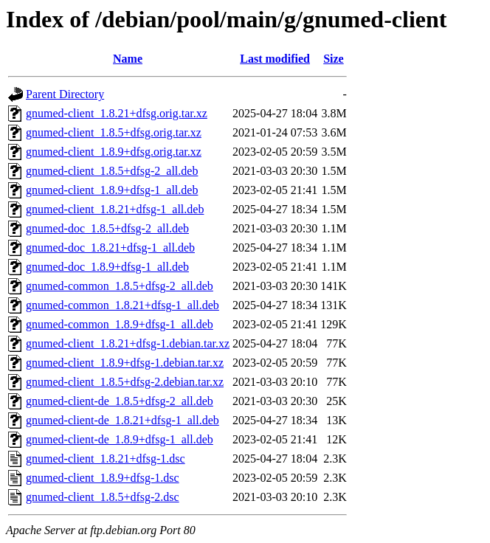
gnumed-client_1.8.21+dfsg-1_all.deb (115, 209)
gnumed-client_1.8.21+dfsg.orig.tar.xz (116, 113)
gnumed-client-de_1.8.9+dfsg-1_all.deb (119, 439)
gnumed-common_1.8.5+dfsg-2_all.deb (119, 286)
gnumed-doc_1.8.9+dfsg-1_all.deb (107, 266)
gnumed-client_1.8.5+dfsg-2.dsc (102, 497)
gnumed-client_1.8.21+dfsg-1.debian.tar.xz (128, 343)
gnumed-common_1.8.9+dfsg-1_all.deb (119, 324)
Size (333, 58)
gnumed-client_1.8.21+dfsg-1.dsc (105, 458)
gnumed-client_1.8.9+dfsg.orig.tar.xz (113, 151)
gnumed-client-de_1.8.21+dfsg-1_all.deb (122, 420)
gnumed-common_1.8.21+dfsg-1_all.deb (122, 305)
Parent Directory (65, 94)
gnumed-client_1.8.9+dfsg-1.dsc (102, 477)
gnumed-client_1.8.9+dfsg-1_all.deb (112, 190)
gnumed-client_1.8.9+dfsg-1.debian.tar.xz (125, 362)
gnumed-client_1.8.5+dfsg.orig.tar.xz (113, 132)
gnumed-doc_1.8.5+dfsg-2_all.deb (107, 228)
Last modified (275, 58)
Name (127, 58)
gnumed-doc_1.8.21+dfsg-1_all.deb (110, 247)
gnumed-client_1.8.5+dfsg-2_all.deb (112, 171)
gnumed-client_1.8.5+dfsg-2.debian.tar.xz (125, 382)
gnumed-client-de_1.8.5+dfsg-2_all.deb (119, 401)
